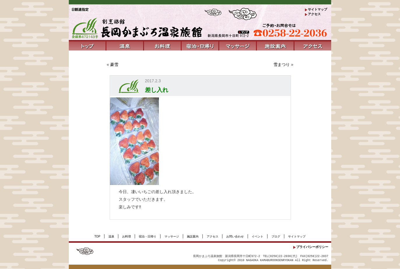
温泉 (111, 236)
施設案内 (193, 236)
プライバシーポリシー (312, 247)
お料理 (126, 236)
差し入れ (156, 90)
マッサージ (171, 236)
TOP (97, 236)
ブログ (275, 236)
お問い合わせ (235, 236)
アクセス (314, 14)
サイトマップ (317, 9)
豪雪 (114, 64)
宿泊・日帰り (147, 236)
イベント (257, 236)
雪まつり (281, 64)
